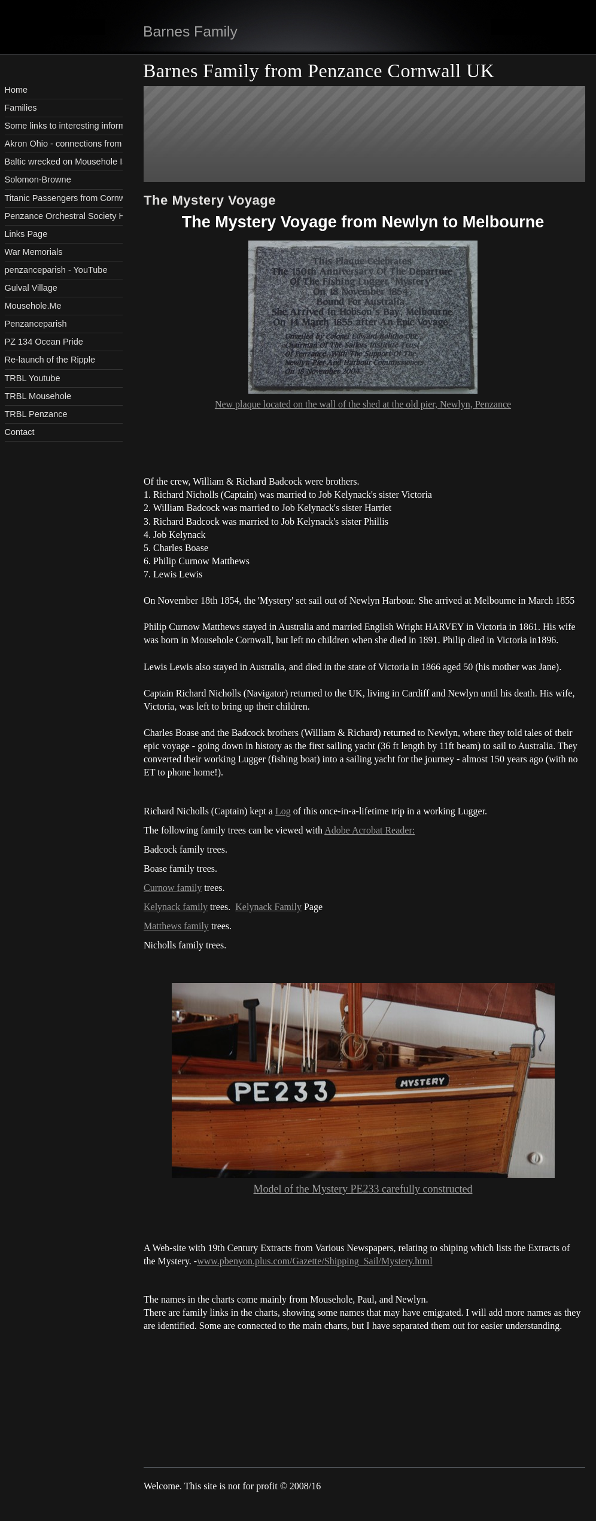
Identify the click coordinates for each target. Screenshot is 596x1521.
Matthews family (176, 926)
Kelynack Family (268, 907)
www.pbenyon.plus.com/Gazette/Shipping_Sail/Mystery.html (314, 1261)
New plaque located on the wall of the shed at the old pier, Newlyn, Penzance (363, 404)
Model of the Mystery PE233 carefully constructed (363, 1189)
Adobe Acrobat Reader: (369, 830)
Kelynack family (176, 907)
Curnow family (173, 888)
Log (283, 811)
